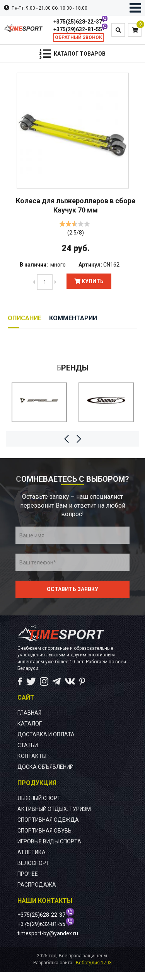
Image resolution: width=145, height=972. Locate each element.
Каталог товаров (80, 54)
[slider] (74, 224)
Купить (89, 281)
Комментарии (73, 318)
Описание (24, 318)
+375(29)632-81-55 (77, 29)
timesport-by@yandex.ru (47, 933)
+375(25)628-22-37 (77, 22)
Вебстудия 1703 (94, 962)
